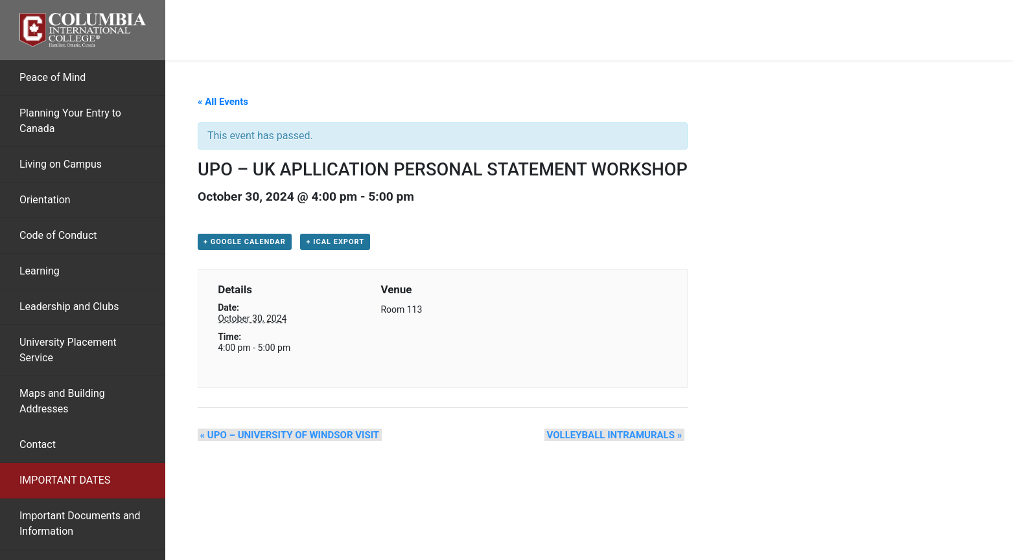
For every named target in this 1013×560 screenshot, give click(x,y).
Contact (37, 444)
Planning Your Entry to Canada (70, 121)
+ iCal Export (335, 242)
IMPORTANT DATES (64, 480)
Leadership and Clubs (69, 306)
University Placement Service (68, 350)
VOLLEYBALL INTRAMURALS (616, 436)
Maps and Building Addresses (62, 401)
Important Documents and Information (79, 523)
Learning (39, 271)
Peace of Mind (52, 77)
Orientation (45, 200)
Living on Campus (60, 164)
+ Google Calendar (245, 242)
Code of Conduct (58, 235)
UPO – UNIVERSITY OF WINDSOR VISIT (287, 436)
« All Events (223, 101)
